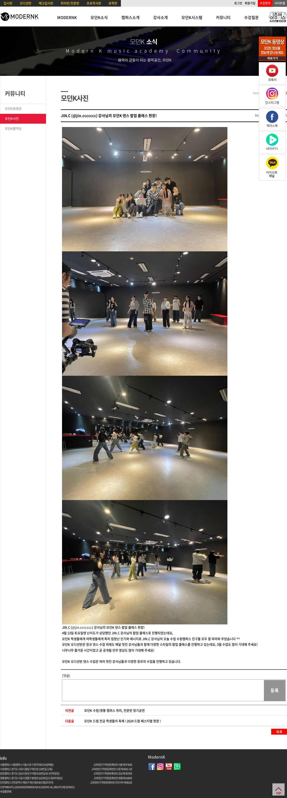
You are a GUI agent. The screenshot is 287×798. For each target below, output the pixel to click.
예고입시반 (46, 3)
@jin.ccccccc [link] (82, 627)
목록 (279, 731)
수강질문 (251, 17)
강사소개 (160, 17)
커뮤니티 (223, 17)
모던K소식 (99, 17)
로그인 (238, 3)
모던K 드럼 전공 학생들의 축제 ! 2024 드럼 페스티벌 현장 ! (122, 721)
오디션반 (25, 3)
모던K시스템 (191, 17)
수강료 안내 (5, 791)
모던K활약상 (13, 128)
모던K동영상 (13, 108)
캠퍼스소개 (130, 17)
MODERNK (67, 17)
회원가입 (250, 3)
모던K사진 (12, 118)
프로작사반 (94, 3)
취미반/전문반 (70, 3)
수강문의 (265, 3)
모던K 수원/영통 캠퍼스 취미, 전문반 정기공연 (114, 710)
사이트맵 (279, 3)
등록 (274, 690)
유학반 (112, 3)
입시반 (8, 3)
